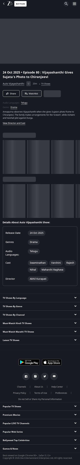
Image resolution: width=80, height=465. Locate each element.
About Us (38, 386)
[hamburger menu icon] (74, 4)
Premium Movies (11, 415)
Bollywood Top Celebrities (16, 440)
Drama (14, 107)
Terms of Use (40, 393)
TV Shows (45, 83)
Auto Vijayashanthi (13, 84)
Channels (21, 386)
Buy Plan (20, 4)
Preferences (61, 393)
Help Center (57, 386)
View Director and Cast (14, 123)
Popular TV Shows (12, 406)
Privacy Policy (19, 393)
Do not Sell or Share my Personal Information (40, 399)
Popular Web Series (13, 432)
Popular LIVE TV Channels (16, 423)
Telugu (24, 102)
